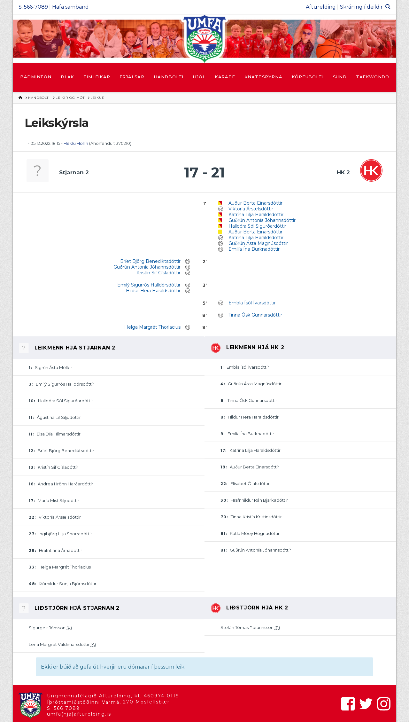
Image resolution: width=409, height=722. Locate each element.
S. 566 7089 (63, 708)
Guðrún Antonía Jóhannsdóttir (262, 220)
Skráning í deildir (361, 7)
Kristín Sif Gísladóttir (158, 273)
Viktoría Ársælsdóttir (250, 209)
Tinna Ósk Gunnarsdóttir (255, 315)
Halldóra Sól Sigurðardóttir (257, 226)
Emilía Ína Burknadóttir (254, 249)
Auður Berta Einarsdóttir (255, 203)
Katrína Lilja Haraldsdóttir (255, 214)
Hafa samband (70, 7)
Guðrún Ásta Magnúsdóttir (258, 243)
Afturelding (321, 7)
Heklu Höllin (76, 143)
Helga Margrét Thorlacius (152, 327)
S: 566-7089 (33, 7)
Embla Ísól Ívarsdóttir (252, 303)
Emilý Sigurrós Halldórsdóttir (149, 285)
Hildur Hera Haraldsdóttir (153, 291)
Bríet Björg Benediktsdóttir (150, 261)
